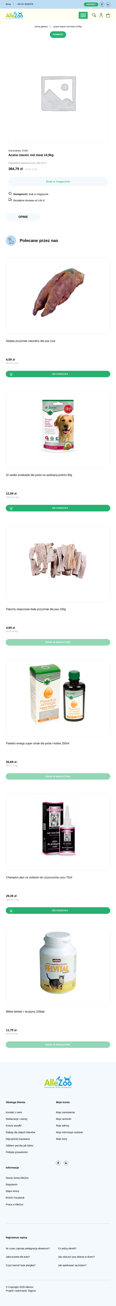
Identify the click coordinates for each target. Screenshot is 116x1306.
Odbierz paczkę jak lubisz (19, 1145)
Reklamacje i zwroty (16, 1119)
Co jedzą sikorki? (67, 1248)
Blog (8, 4)
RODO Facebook (15, 1197)
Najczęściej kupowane (18, 1139)
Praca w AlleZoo (14, 1204)
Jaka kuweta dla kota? (18, 1256)
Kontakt (91, 4)
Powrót (58, 34)
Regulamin (11, 1184)
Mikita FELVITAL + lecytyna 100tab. (25, 1011)
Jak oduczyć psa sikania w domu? (76, 1256)
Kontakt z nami (14, 1112)
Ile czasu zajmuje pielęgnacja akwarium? (28, 1248)
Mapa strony (12, 1191)
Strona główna (41, 26)
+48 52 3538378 (25, 4)
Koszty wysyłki (13, 1125)
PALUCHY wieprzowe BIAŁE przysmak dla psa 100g (36, 609)
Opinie (23, 216)
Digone (32, 1290)
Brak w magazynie (57, 642)
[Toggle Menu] (83, 15)
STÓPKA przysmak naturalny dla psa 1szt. (31, 340)
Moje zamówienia (65, 1112)
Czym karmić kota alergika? (21, 1265)
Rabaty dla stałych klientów (20, 1132)
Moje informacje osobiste (69, 1132)
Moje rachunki (63, 1119)
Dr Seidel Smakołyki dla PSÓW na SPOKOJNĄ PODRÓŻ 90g (39, 475)
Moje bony (61, 1139)
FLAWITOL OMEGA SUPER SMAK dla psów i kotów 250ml (37, 743)
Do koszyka (60, 374)
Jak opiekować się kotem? (72, 1265)
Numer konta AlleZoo (17, 1177)
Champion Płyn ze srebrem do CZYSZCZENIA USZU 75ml (39, 877)
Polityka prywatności (17, 1152)
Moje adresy (62, 1125)
